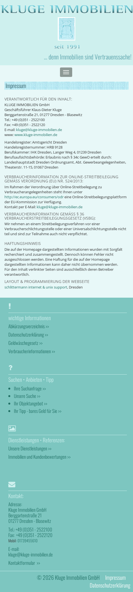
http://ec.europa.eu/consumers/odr (34, 197)
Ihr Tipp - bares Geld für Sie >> (37, 410)
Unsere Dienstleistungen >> (29, 448)
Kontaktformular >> (24, 562)
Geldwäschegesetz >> (25, 342)
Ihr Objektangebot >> (30, 403)
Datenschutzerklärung (110, 585)
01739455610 (27, 540)
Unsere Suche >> (27, 395)
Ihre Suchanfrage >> (30, 388)
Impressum (115, 577)
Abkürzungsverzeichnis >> (28, 326)
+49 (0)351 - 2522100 (34, 529)
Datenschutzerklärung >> (28, 334)
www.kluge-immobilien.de (35, 134)
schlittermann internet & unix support (35, 287)
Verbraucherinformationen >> (31, 351)
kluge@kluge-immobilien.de (39, 129)
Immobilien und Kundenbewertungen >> (39, 456)
